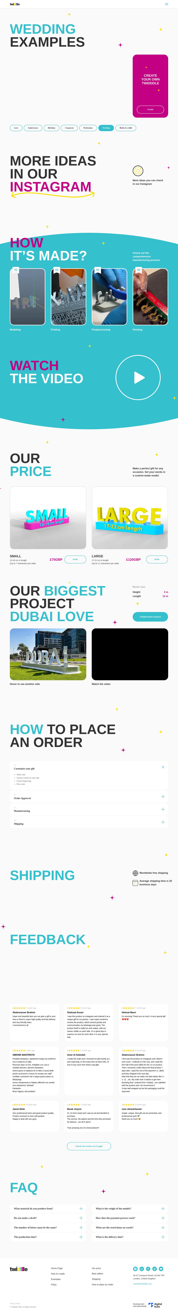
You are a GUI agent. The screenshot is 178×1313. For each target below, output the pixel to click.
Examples (56, 1279)
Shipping (96, 1279)
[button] (27, 296)
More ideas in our (53, 173)
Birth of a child (126, 128)
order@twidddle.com (142, 1284)
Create (150, 109)
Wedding (106, 128)
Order (75, 559)
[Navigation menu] (166, 4)
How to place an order (102, 1284)
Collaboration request (150, 617)
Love (16, 128)
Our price (96, 1268)
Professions (88, 128)
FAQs (54, 1285)
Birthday (51, 128)
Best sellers (97, 1273)
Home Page (57, 1268)
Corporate (69, 128)
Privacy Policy (15, 1304)
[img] (19, 1269)
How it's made (58, 1274)
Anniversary (33, 128)
